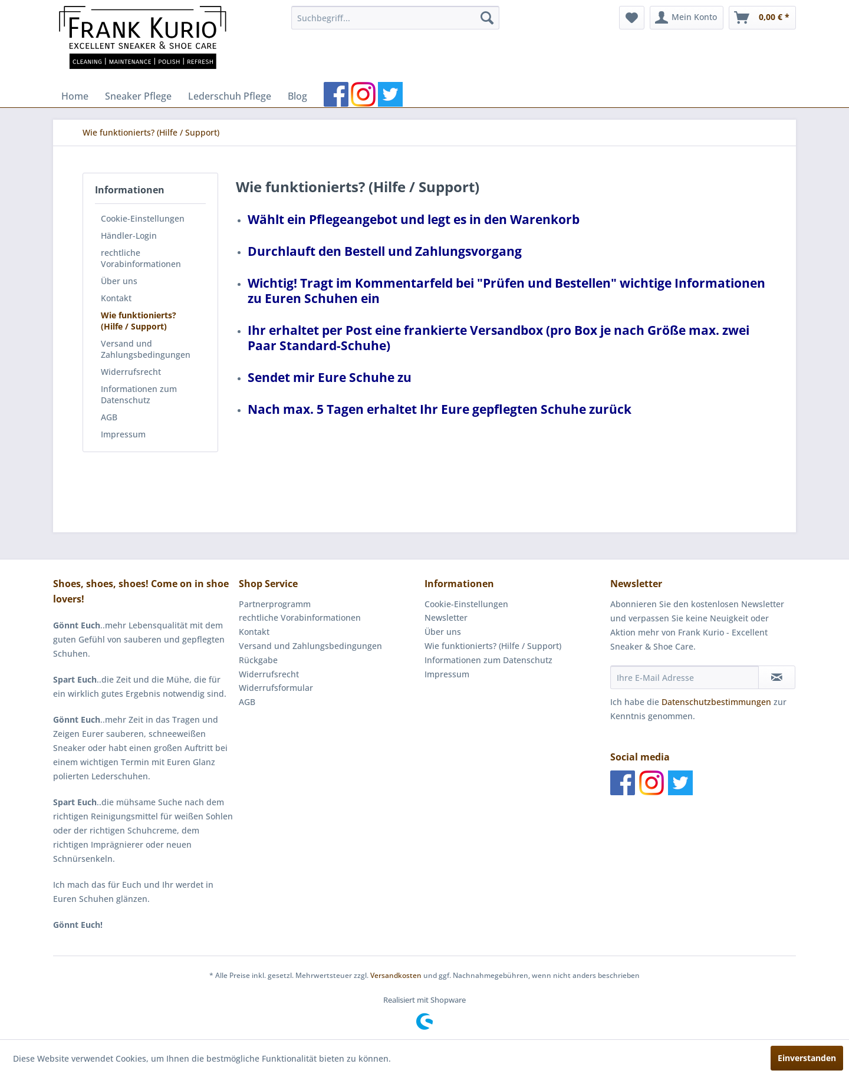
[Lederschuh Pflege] (229, 96)
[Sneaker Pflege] (138, 96)
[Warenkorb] (762, 17)
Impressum (123, 434)
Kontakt (116, 298)
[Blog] (297, 96)
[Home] (75, 96)
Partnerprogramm (275, 604)
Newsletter (446, 617)
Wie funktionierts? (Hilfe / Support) (138, 320)
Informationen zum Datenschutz (139, 394)
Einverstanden (807, 1057)
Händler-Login (129, 235)
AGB (109, 417)
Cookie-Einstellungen (143, 218)
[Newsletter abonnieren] (776, 677)
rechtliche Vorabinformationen (141, 258)
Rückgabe (258, 660)
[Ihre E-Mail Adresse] (684, 677)
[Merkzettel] (631, 17)
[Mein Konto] (686, 17)
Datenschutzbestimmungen (716, 701)
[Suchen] (487, 17)
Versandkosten (396, 975)
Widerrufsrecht (131, 371)
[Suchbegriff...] (395, 17)
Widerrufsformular (276, 687)
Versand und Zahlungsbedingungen (145, 349)
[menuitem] (395, 17)
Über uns (119, 280)
